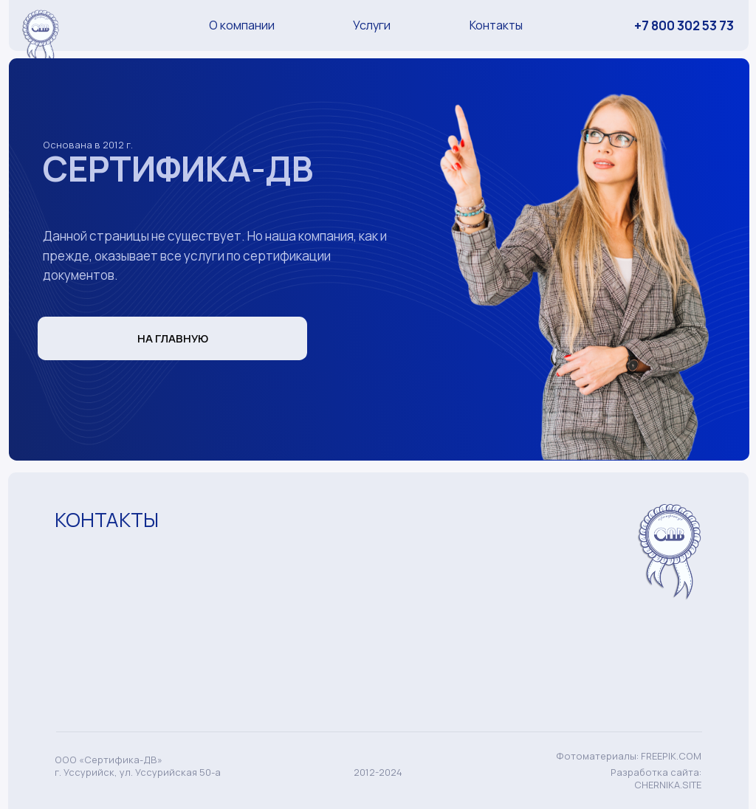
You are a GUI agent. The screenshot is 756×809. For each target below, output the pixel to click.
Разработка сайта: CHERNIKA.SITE (656, 778)
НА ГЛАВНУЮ (172, 338)
